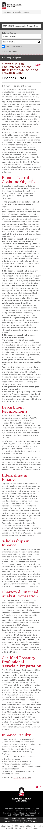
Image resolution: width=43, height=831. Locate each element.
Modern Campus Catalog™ (27, 828)
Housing (23, 813)
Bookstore (9, 809)
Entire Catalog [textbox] (9, 36)
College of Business (22, 86)
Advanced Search (10, 52)
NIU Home (7, 12)
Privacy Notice (27, 820)
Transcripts (19, 811)
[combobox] (21, 26)
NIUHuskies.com (27, 815)
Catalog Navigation (12, 58)
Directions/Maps (22, 809)
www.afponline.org (25, 727)
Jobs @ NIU (13, 815)
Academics (17, 12)
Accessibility (34, 813)
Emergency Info (10, 813)
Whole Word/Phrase (14, 46)
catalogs (7, 826)
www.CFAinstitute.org (31, 650)
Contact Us (31, 811)
